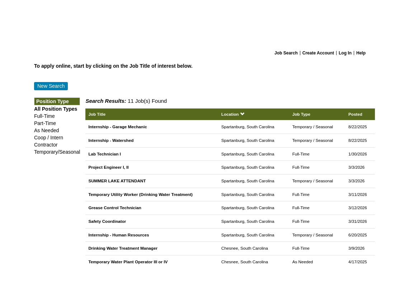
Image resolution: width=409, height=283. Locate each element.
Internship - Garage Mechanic (117, 126)
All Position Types (55, 109)
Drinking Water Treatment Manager (123, 248)
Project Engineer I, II (108, 167)
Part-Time (45, 123)
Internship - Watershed (110, 140)
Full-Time (44, 116)
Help (361, 53)
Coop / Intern (48, 137)
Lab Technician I (104, 154)
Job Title (96, 114)
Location (232, 114)
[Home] (204, 23)
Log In (345, 53)
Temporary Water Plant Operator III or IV (128, 261)
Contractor (45, 145)
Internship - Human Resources (118, 234)
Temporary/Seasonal (57, 152)
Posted (355, 114)
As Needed (46, 130)
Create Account (318, 53)
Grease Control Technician (114, 207)
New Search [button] (51, 86)
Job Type (301, 114)
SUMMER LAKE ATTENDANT (117, 180)
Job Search (286, 53)
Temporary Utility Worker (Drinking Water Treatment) (140, 194)
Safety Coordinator (107, 221)
